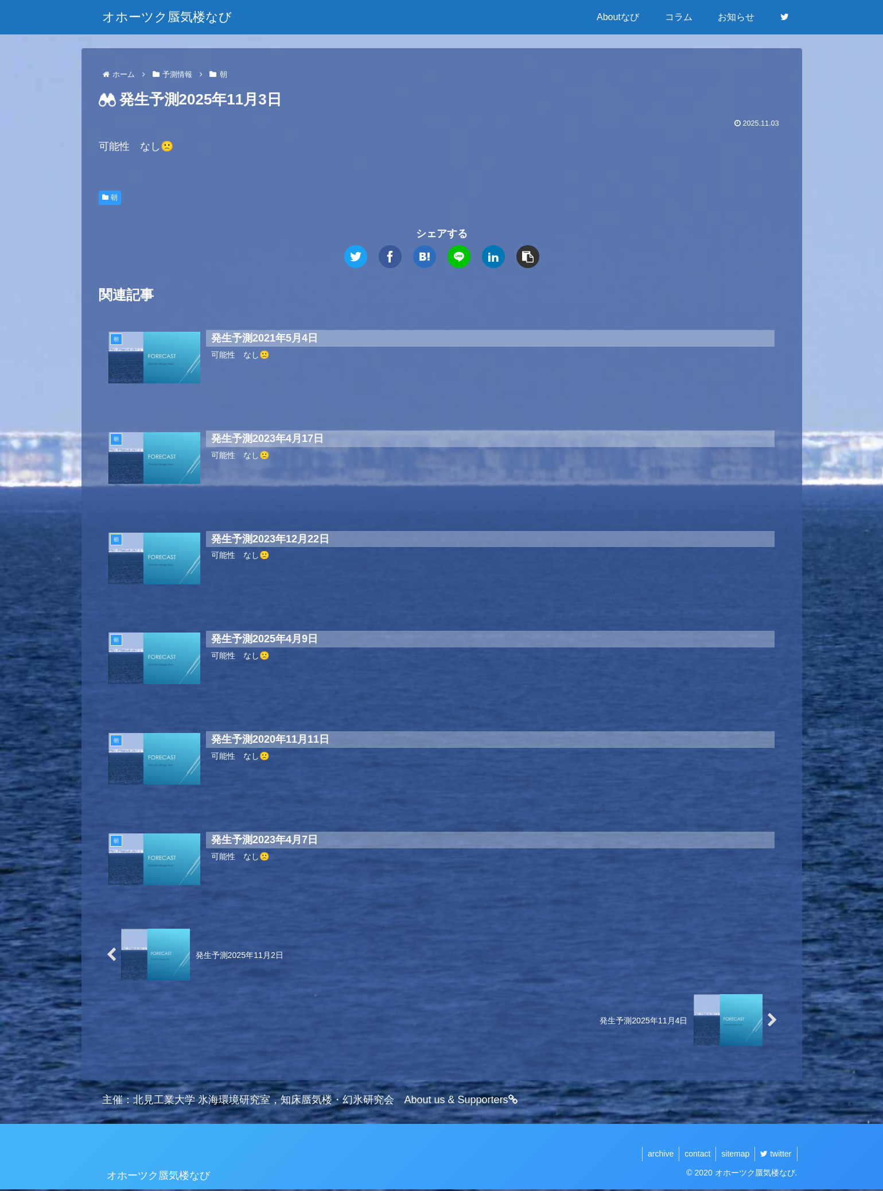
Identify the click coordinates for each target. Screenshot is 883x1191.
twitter (775, 1154)
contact (694, 1154)
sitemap (733, 1154)
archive (657, 1154)
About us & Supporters (461, 1101)
